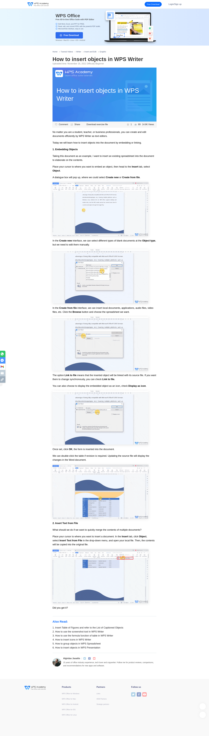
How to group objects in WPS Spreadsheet (77, 643)
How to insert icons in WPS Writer (72, 639)
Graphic (103, 52)
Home (55, 52)
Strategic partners (103, 704)
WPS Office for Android (70, 704)
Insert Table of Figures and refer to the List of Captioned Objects (88, 627)
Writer (78, 52)
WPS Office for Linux (69, 715)
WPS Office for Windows (70, 694)
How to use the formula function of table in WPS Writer (83, 635)
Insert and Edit (90, 52)
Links (98, 694)
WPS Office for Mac (69, 699)
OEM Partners (102, 699)
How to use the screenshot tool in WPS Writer (78, 631)
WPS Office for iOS (68, 710)
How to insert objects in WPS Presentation (76, 647)
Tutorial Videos (67, 52)
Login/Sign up (175, 4)
